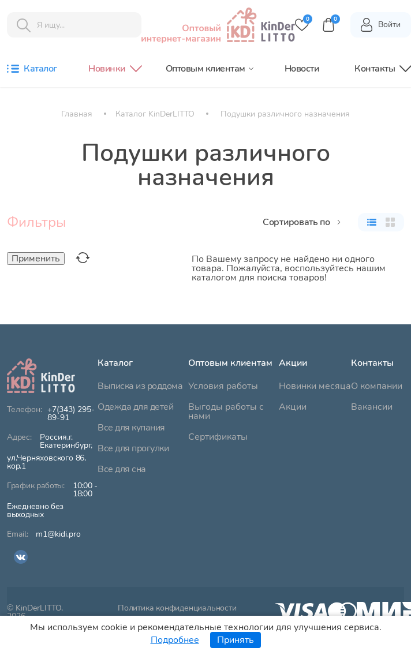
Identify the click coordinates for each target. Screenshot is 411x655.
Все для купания (131, 427)
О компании (376, 386)
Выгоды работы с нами (226, 411)
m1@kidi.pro (58, 534)
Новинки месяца (315, 386)
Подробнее (175, 640)
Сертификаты (218, 437)
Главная (76, 113)
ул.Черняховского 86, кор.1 (52, 451)
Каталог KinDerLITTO (155, 113)
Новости (302, 68)
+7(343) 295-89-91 (71, 414)
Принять (235, 640)
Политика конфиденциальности (177, 608)
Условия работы (223, 386)
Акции (293, 407)
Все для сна (122, 469)
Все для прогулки (133, 448)
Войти (380, 25)
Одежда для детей (135, 407)
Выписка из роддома (140, 386)
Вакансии (372, 407)
